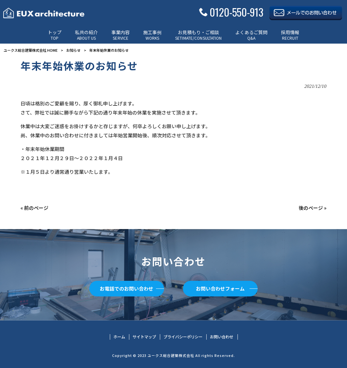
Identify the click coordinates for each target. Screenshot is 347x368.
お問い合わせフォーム (220, 288)
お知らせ (73, 50)
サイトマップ (144, 337)
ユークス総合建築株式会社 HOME (31, 50)
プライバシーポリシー (182, 337)
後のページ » (313, 207)
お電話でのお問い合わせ (126, 288)
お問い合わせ (221, 337)
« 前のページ (34, 207)
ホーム (119, 337)
